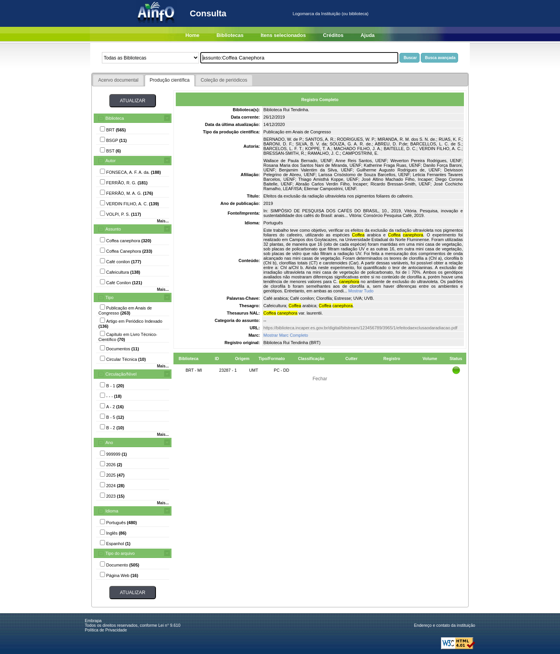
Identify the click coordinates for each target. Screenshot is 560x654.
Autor (110, 160)
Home (193, 35)
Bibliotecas (230, 35)
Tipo (109, 297)
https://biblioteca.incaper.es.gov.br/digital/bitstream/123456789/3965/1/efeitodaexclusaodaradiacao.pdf (360, 327)
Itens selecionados (283, 35)
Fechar (320, 378)
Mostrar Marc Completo (285, 335)
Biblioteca (114, 118)
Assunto (113, 229)
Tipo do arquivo (120, 553)
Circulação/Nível (120, 374)
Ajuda (367, 35)
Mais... (163, 221)
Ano (109, 442)
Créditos (333, 35)
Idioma (111, 511)
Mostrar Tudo (361, 291)
